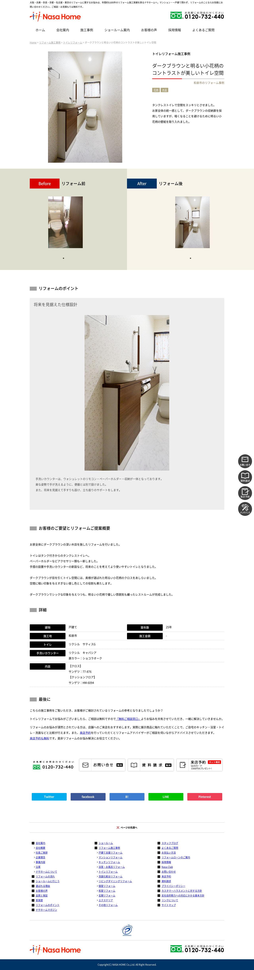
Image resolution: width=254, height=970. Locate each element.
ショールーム (106, 843)
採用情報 (174, 30)
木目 (164, 90)
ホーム (40, 30)
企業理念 (40, 857)
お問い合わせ (169, 871)
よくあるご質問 (203, 30)
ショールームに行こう (48, 881)
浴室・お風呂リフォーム (112, 867)
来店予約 (85, 732)
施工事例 (86, 30)
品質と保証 (42, 895)
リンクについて (170, 900)
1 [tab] (63, 258)
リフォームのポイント (48, 905)
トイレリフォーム (72, 42)
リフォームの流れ (45, 876)
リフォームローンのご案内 (176, 857)
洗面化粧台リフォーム (110, 876)
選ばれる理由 (43, 886)
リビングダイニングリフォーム (115, 881)
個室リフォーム (107, 886)
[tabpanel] (65, 224)
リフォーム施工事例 (50, 42)
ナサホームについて (46, 871)
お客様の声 (149, 30)
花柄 (156, 90)
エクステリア (106, 900)
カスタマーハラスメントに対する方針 (182, 891)
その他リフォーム (108, 905)
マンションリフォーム (110, 857)
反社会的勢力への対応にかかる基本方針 (183, 895)
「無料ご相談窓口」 (128, 719)
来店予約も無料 (39, 738)
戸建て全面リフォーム (110, 852)
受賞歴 (39, 900)
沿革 (38, 867)
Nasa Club (167, 867)
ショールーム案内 (117, 30)
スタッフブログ (170, 843)
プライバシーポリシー (173, 886)
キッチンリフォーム (109, 862)
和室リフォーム (107, 891)
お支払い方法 (169, 852)
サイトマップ (169, 905)
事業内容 (40, 862)
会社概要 (40, 848)
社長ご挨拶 (42, 852)
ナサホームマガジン (46, 910)
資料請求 (166, 881)
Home (33, 42)
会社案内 (62, 30)
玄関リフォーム (107, 895)
